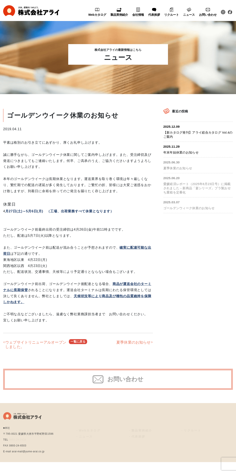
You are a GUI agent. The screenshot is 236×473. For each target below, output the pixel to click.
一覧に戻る (78, 344)
